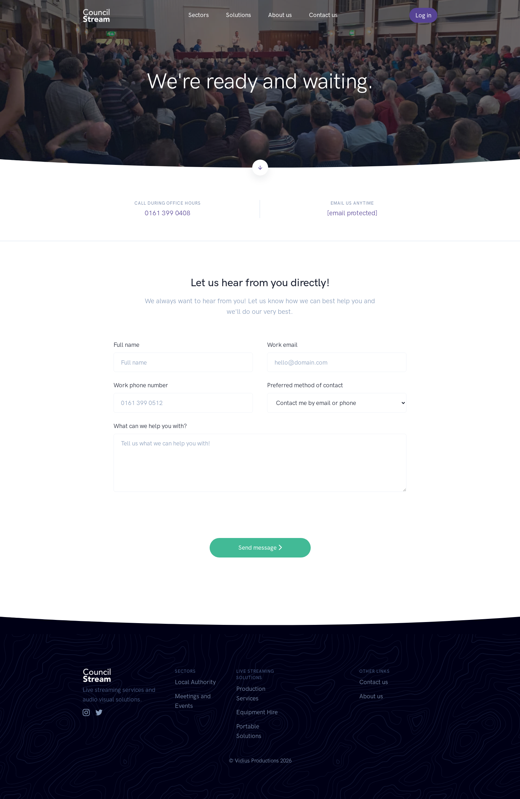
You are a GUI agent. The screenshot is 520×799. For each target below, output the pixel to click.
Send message (260, 547)
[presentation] (167, 510)
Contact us (323, 14)
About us (280, 14)
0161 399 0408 (167, 213)
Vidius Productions (257, 761)
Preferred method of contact (305, 385)
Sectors (198, 14)
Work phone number (141, 385)
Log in (423, 15)
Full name (126, 344)
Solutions (238, 14)
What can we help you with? (150, 425)
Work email (282, 344)
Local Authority (195, 682)
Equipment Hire (257, 712)
